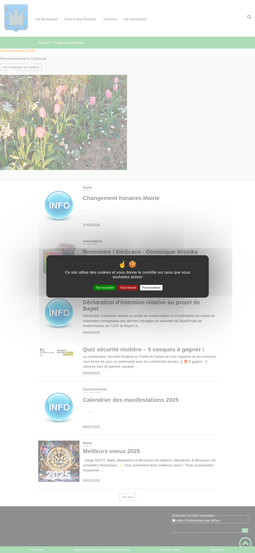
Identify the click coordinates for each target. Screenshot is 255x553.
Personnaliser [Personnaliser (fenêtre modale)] (151, 287)
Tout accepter (105, 287)
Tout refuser (128, 287)
